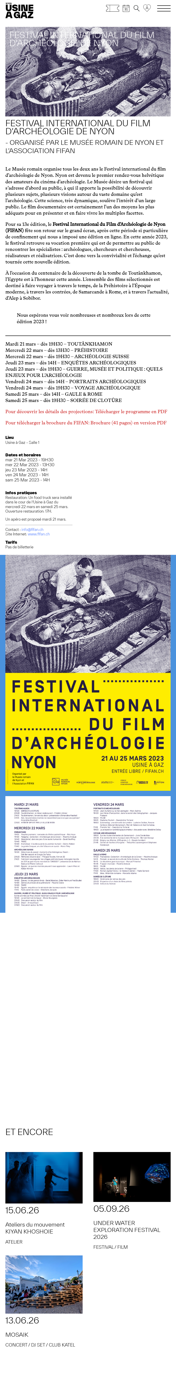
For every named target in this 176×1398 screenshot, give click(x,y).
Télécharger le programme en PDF (131, 411)
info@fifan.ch (32, 529)
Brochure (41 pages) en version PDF (128, 422)
